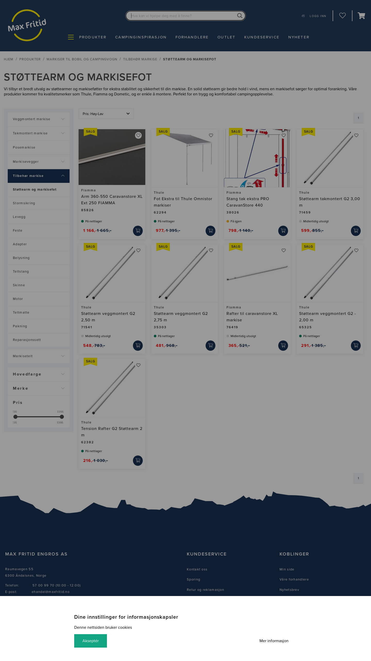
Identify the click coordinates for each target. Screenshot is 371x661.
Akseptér (90, 640)
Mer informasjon (274, 640)
